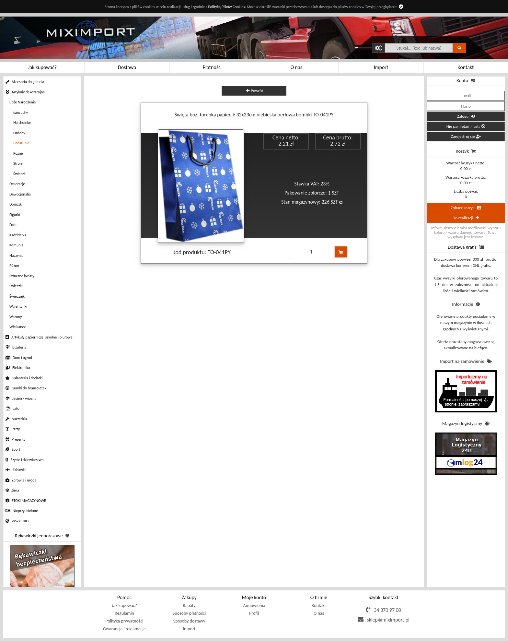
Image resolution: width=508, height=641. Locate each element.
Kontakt (319, 605)
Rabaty (189, 605)
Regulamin (124, 613)
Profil (254, 613)
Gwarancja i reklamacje (124, 629)
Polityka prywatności (125, 621)
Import (189, 629)
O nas (319, 613)
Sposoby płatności (189, 613)
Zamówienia (254, 605)
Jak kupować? (124, 605)
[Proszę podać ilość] (311, 252)
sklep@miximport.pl (388, 620)
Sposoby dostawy (189, 621)
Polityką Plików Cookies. (227, 7)
